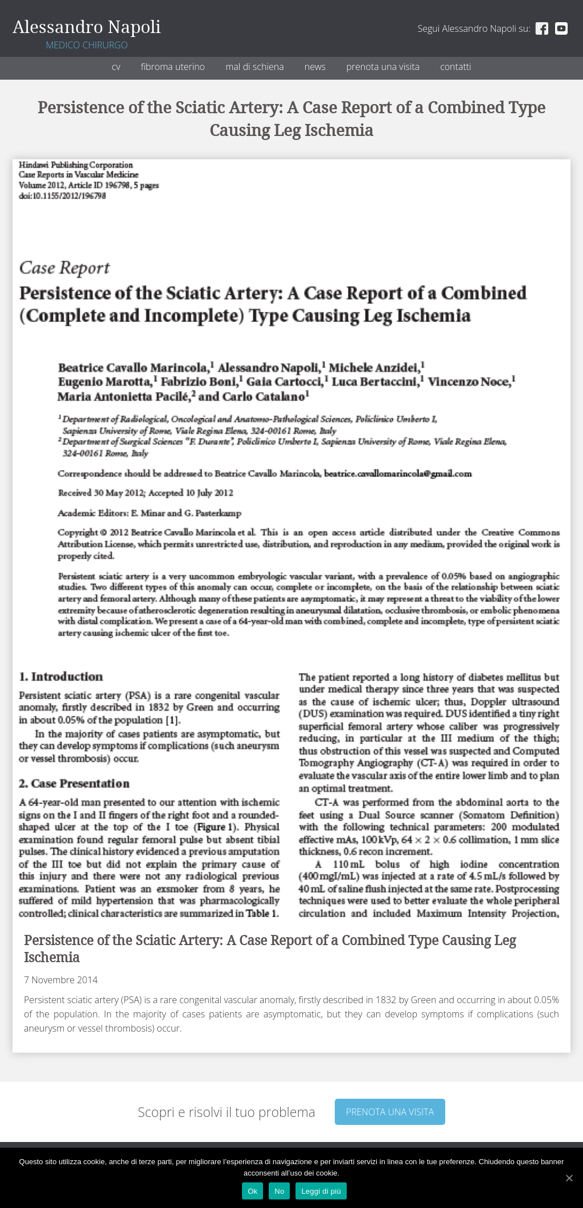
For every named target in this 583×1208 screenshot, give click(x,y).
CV (116, 66)
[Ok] (568, 1178)
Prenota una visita (383, 66)
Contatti (455, 66)
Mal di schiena (254, 66)
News (315, 66)
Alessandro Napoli (87, 27)
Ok (252, 1191)
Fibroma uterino (173, 66)
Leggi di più (321, 1191)
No (279, 1191)
